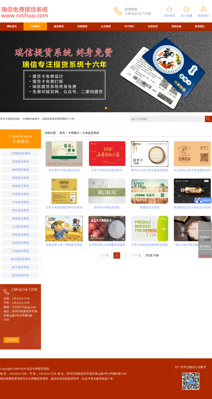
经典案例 (82, 26)
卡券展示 (35, 26)
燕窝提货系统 (20, 177)
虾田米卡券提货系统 (107, 207)
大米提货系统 (20, 202)
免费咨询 (205, 235)
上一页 (104, 255)
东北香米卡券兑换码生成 (64, 170)
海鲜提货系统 (20, 169)
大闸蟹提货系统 (20, 153)
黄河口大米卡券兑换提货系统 (149, 170)
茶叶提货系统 (20, 210)
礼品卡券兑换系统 (93, 378)
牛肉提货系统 (20, 250)
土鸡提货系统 (20, 226)
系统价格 (176, 26)
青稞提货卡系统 (150, 207)
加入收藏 (186, 15)
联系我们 (203, 15)
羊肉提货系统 (20, 242)
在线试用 (153, 26)
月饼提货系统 (20, 161)
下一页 (137, 255)
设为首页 (169, 15)
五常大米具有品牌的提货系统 (149, 244)
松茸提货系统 (20, 234)
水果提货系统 (20, 194)
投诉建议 (205, 244)
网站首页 (12, 26)
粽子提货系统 (20, 267)
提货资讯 (59, 26)
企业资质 (106, 26)
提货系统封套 (20, 275)
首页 (62, 132)
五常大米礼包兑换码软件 (106, 170)
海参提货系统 (20, 185)
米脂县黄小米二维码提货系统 (64, 244)
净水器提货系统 (20, 259)
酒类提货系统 (20, 218)
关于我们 (129, 26)
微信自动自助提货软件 (65, 378)
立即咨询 (11, 339)
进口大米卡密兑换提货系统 (192, 244)
